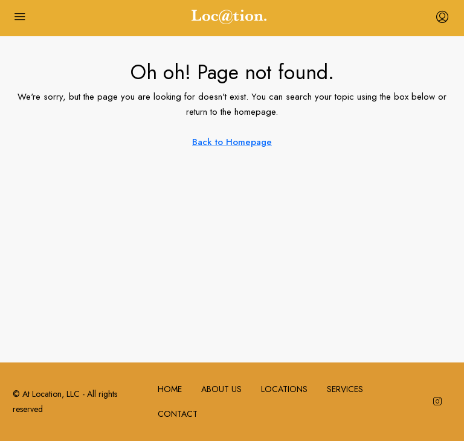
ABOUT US (221, 389)
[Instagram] (439, 402)
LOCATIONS (284, 389)
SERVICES (345, 389)
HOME (170, 389)
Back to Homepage (232, 142)
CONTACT (178, 414)
